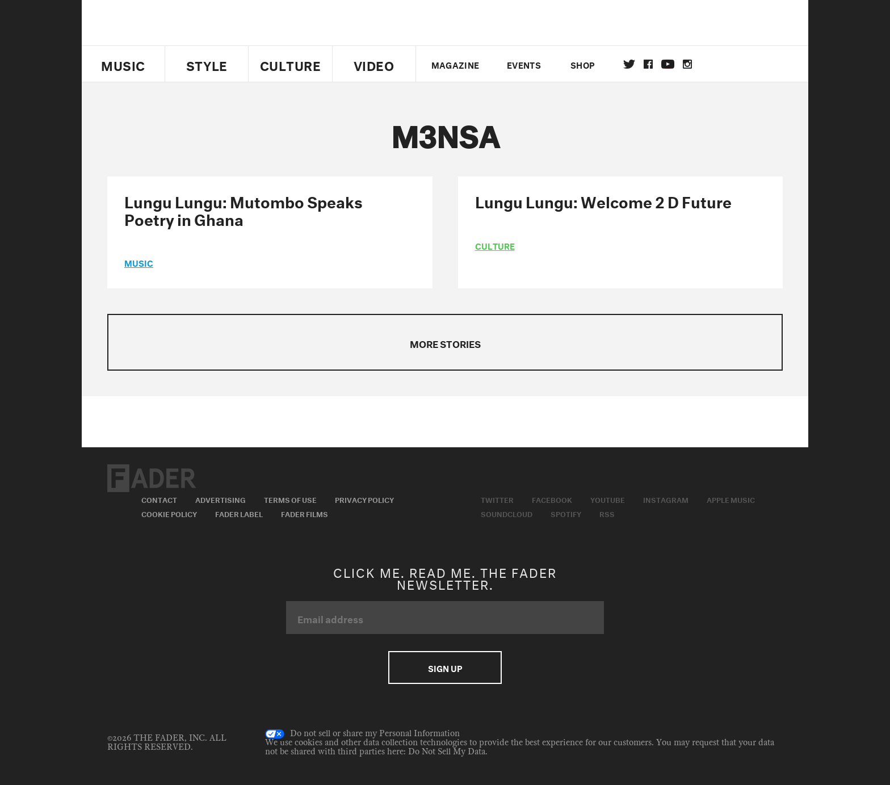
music (138, 262)
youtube (667, 64)
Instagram (666, 499)
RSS (607, 513)
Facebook (552, 499)
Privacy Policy (364, 499)
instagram (687, 64)
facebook (648, 64)
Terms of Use (290, 499)
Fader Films (304, 513)
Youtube (607, 499)
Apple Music (731, 499)
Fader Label (239, 513)
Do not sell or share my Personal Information (362, 733)
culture (495, 245)
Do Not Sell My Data (446, 752)
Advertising (220, 499)
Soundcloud (506, 513)
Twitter (629, 64)
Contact (159, 499)
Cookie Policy (169, 513)
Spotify (566, 513)
